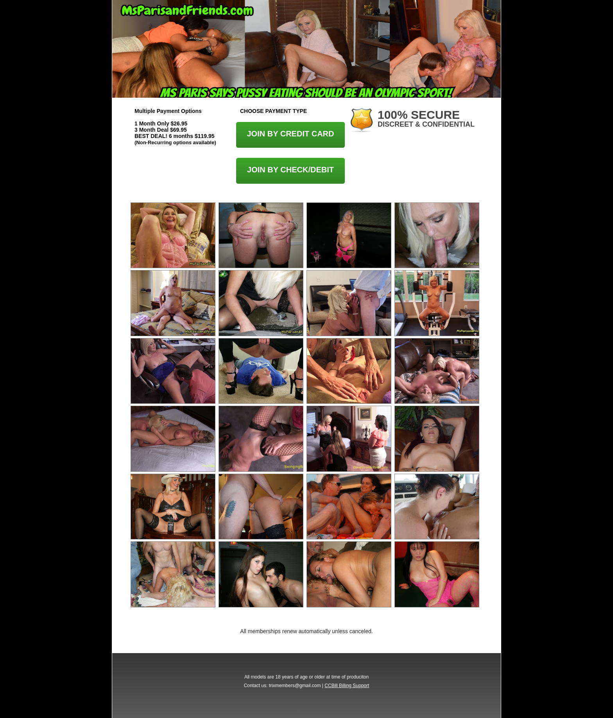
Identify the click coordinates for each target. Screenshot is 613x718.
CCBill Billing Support (346, 685)
